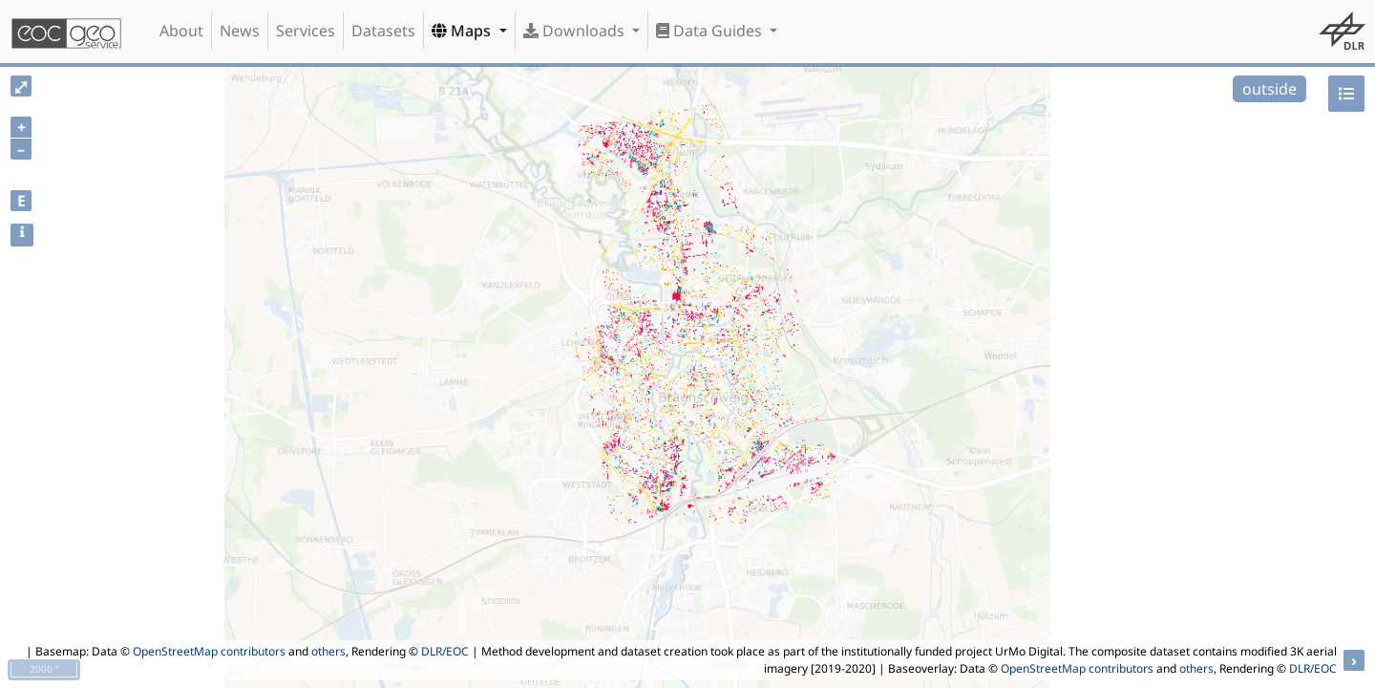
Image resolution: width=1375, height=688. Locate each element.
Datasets (383, 30)
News (240, 30)
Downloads (575, 30)
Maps (463, 30)
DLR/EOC (445, 651)
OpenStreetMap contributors (209, 651)
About (181, 30)
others (328, 651)
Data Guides (711, 30)
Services (305, 30)
